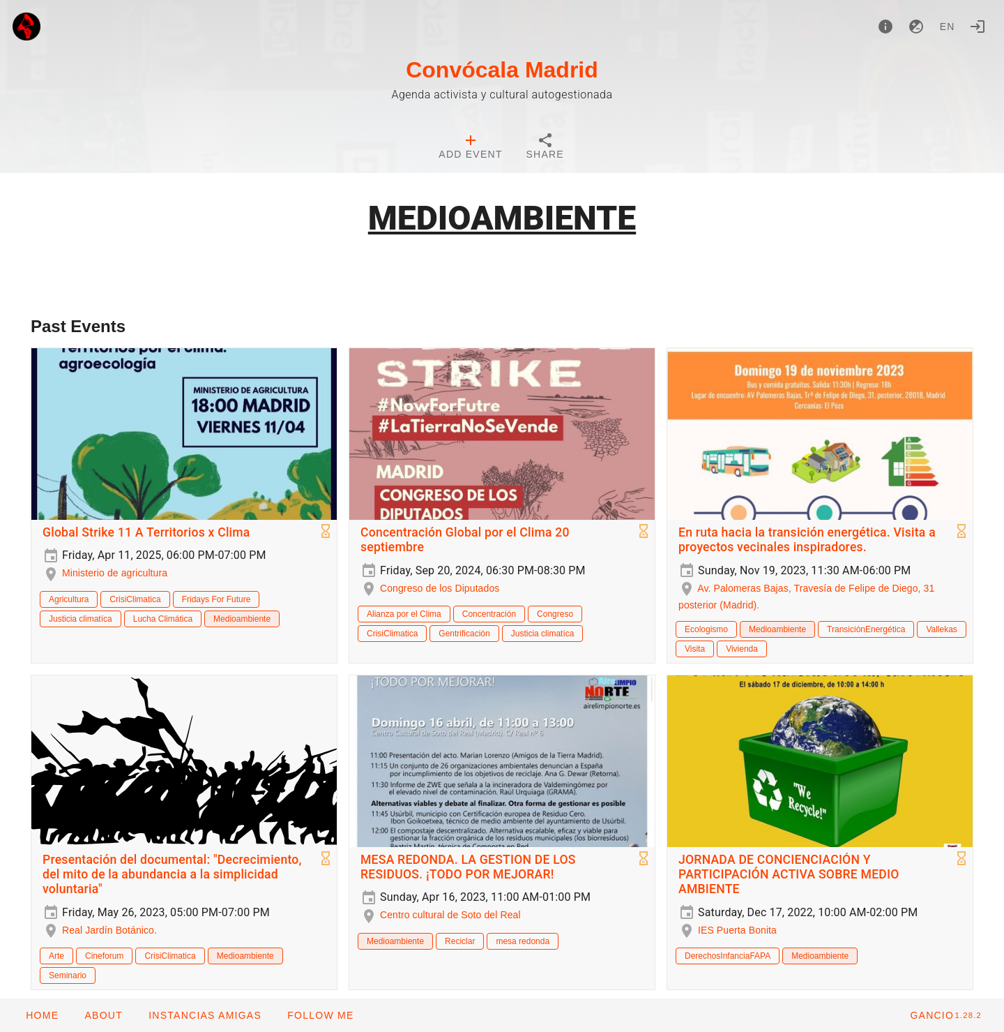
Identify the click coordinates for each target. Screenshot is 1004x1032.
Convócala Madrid (502, 69)
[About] (885, 26)
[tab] (470, 148)
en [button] (947, 26)
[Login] (977, 26)
